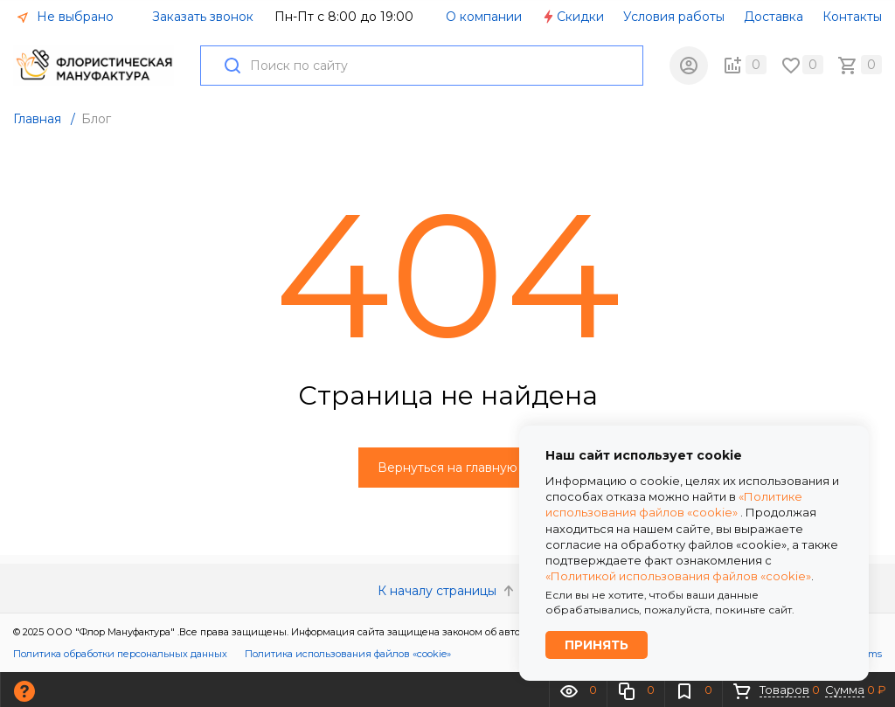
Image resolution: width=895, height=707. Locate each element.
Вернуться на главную (447, 467)
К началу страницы (447, 591)
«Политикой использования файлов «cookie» (678, 576)
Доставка (773, 16)
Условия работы (674, 16)
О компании (484, 16)
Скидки (572, 16)
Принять (596, 645)
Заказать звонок (202, 16)
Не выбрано (65, 16)
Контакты (852, 16)
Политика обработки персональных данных (120, 654)
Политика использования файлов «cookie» (348, 654)
